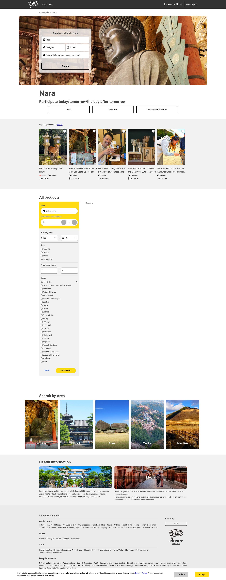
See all (59, 124)
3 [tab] (113, 82)
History (46, 321)
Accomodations (69, 563)
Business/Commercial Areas (65, 550)
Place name (130, 550)
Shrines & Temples (51, 351)
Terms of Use (114, 565)
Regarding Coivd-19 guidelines (125, 563)
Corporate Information (55, 565)
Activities (47, 288)
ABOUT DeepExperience (103, 563)
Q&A (78, 565)
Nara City (47, 249)
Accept (201, 574)
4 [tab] (116, 82)
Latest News (70, 565)
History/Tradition (45, 550)
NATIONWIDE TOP (176, 541)
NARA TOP (176, 543)
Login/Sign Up (192, 4)
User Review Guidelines (159, 565)
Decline (181, 574)
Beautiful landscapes (51, 298)
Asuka (45, 255)
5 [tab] (119, 82)
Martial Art (47, 335)
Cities (45, 305)
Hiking (45, 318)
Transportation (45, 552)
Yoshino (66, 538)
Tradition (46, 358)
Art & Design (48, 295)
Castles (46, 302)
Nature (46, 338)
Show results (65, 370)
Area (80, 550)
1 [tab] (107, 82)
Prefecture (169, 4)
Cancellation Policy (141, 565)
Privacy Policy (126, 565)
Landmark (47, 325)
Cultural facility (142, 550)
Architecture (57, 552)
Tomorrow (113, 109)
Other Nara (75, 538)
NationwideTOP (45, 563)
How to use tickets (146, 563)
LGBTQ (46, 328)
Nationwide (44, 12)
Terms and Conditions (99, 565)
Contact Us (88, 563)
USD (179, 4)
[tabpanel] (113, 53)
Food (96, 550)
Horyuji (46, 252)
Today (68, 109)
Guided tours (47, 4)
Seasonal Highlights (51, 355)
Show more (45, 259)
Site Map (85, 565)
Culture (46, 311)
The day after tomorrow (157, 109)
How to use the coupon (164, 563)
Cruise (45, 308)
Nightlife (46, 341)
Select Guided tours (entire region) (57, 285)
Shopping (47, 348)
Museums (47, 331)
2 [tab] (110, 82)
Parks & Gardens (50, 345)
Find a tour (57, 563)
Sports (45, 361)
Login (79, 563)
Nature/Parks (118, 550)
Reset (47, 370)
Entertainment (105, 550)
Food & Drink (48, 315)
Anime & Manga (49, 292)
